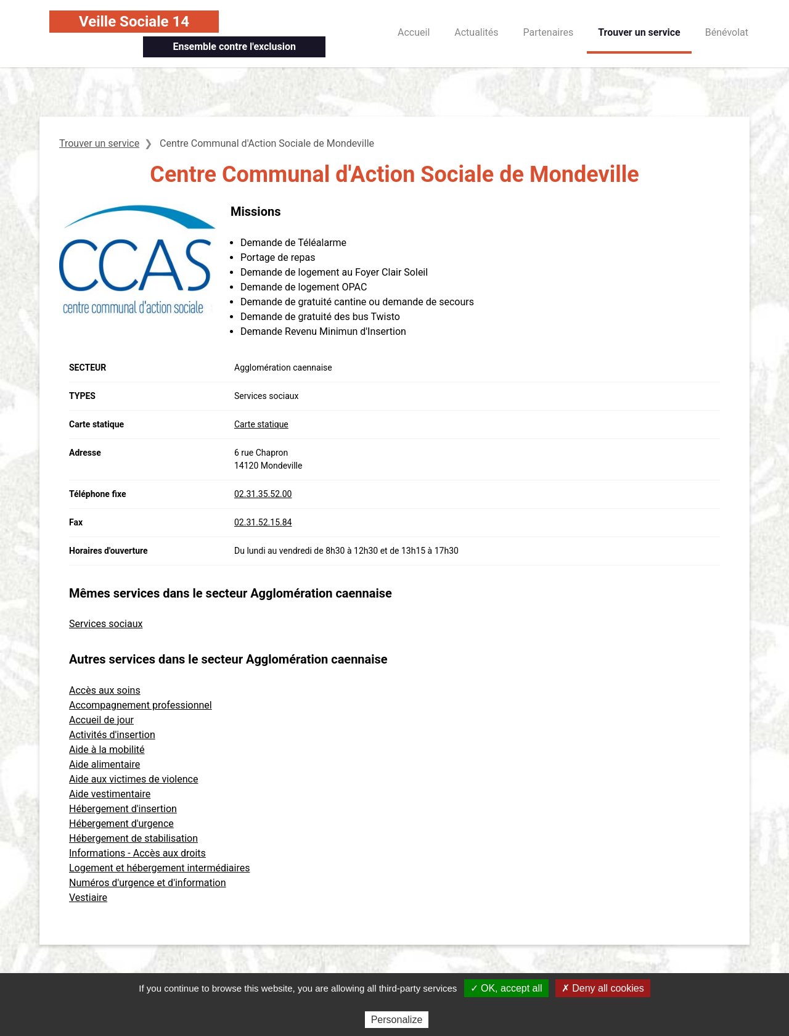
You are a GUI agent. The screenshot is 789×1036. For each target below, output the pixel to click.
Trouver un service (639, 32)
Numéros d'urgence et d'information (147, 883)
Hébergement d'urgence (121, 823)
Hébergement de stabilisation (133, 838)
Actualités (476, 32)
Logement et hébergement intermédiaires (159, 868)
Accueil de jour (101, 720)
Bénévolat (726, 32)
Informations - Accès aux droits (137, 853)
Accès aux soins (105, 690)
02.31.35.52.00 (263, 494)
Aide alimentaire (104, 764)
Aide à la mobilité (107, 749)
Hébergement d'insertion (123, 809)
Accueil (414, 32)
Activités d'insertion (112, 735)
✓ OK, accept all (506, 988)
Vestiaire (88, 897)
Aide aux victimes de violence (133, 779)
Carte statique (261, 424)
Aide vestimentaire (109, 794)
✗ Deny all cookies (603, 988)
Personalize (397, 1019)
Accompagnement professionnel (140, 705)
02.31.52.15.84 (263, 522)
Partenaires (548, 32)
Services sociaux (105, 624)
